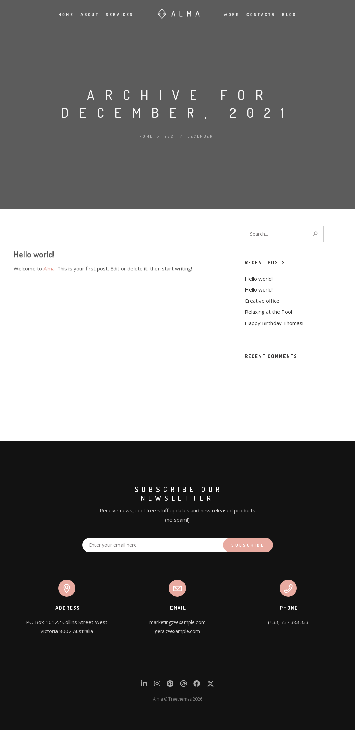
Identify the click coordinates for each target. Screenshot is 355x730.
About (90, 14)
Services (120, 14)
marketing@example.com (177, 622)
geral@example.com (177, 631)
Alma (49, 307)
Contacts (260, 14)
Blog (289, 14)
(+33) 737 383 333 (288, 622)
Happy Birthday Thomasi (274, 323)
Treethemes (180, 699)
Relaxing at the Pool (268, 311)
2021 (170, 136)
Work (232, 14)
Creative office (262, 300)
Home (66, 14)
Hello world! (34, 292)
